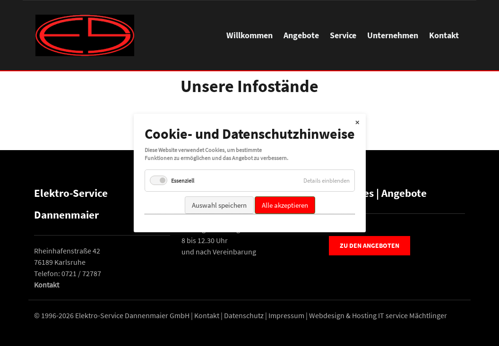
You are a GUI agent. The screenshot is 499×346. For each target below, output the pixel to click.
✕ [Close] (357, 122)
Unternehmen (392, 35)
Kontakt (444, 35)
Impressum (286, 315)
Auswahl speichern (218, 204)
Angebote (301, 35)
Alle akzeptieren (284, 204)
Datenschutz (244, 315)
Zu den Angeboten (369, 245)
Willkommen (249, 35)
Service (343, 35)
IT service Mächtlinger (412, 315)
